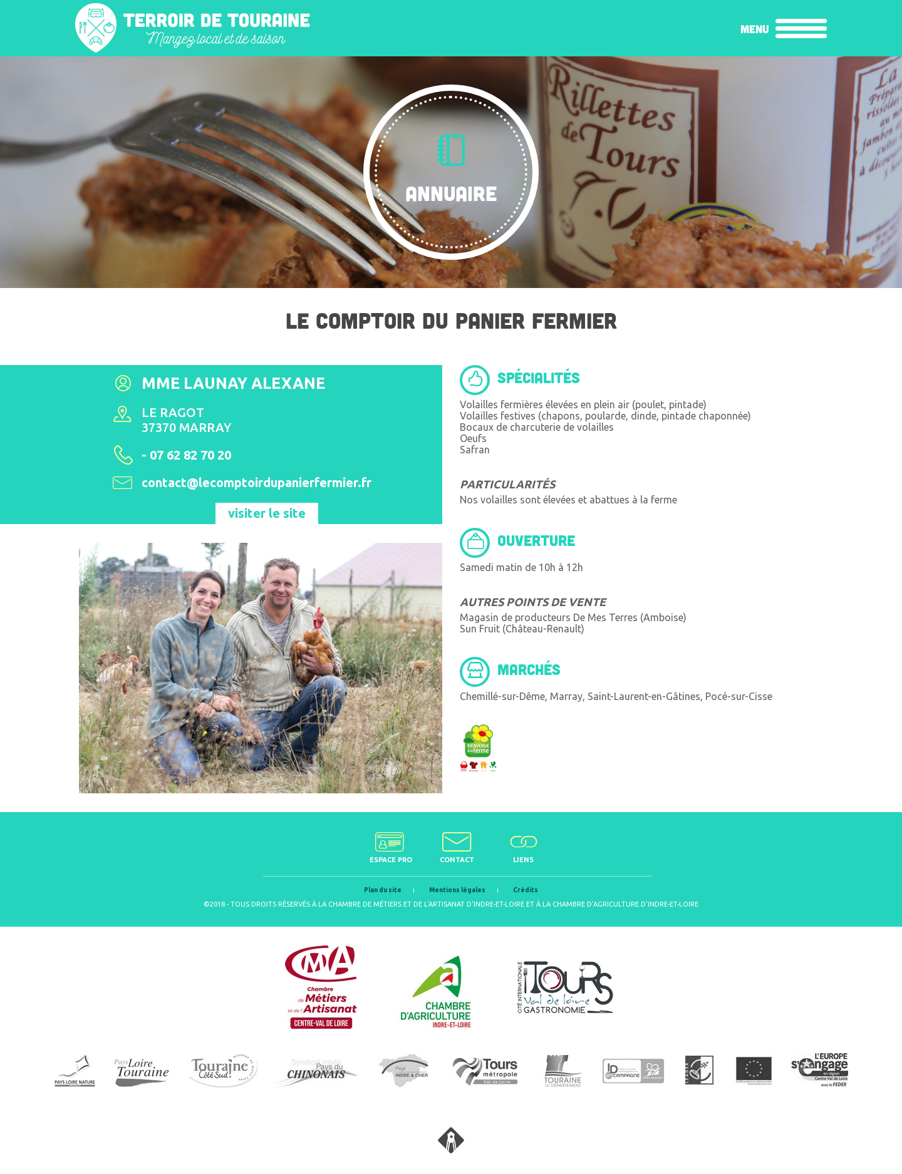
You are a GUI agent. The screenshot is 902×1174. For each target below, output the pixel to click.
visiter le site (267, 513)
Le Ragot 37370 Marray (186, 420)
